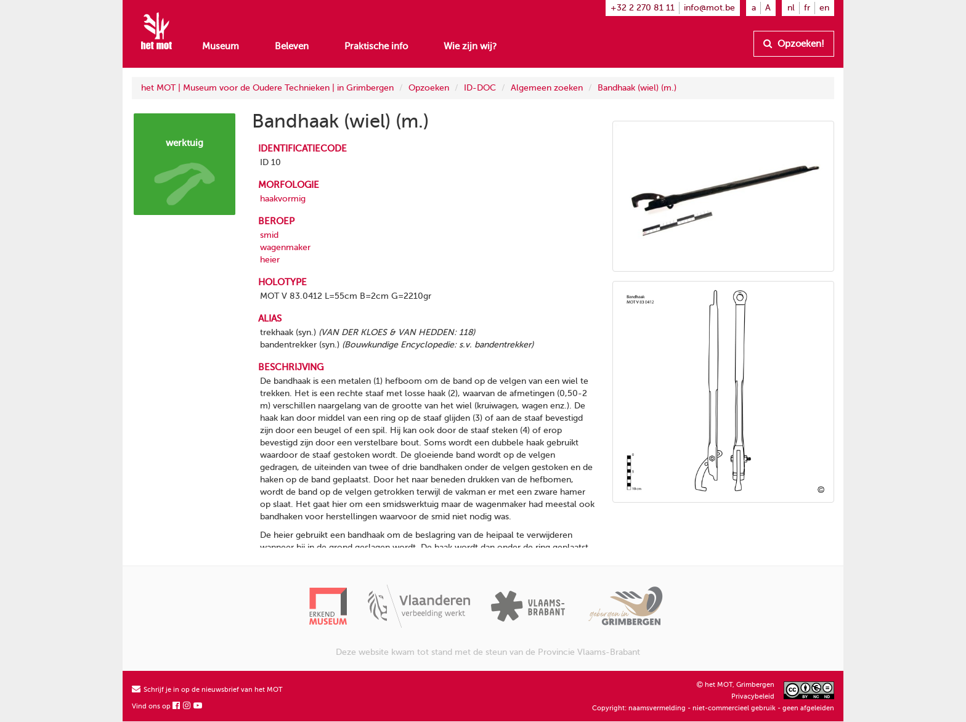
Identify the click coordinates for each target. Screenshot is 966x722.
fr (807, 7)
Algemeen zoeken (547, 87)
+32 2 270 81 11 (643, 7)
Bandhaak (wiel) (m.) (637, 87)
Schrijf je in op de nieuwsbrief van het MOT (207, 690)
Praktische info (376, 46)
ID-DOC (480, 87)
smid (269, 235)
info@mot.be (709, 7)
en (824, 7)
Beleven (292, 46)
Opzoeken (428, 87)
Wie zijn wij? (470, 46)
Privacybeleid (752, 696)
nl (791, 7)
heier (270, 259)
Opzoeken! (793, 43)
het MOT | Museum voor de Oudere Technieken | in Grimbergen (267, 87)
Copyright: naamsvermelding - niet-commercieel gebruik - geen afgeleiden (713, 708)
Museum (220, 46)
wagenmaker (285, 247)
